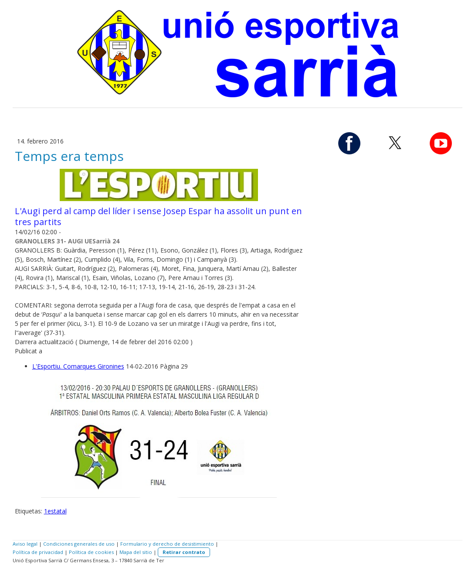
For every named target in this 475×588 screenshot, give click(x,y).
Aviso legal (25, 543)
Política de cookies (91, 552)
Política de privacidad (38, 552)
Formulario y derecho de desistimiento (167, 543)
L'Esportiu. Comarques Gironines (78, 366)
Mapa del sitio (135, 552)
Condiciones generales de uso (79, 543)
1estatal (55, 511)
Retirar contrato (184, 552)
